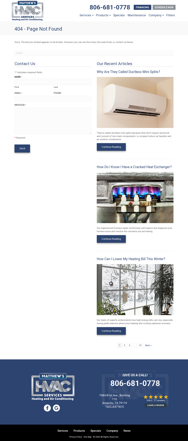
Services (85, 15)
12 (140, 345)
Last (56, 87)
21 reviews (159, 400)
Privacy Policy (75, 437)
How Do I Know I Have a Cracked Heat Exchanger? (134, 167)
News (127, 430)
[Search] (94, 53)
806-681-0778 (135, 383)
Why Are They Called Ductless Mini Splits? (128, 72)
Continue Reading (114, 146)
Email (18, 93)
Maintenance (137, 15)
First (17, 87)
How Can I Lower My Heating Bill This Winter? (131, 259)
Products (102, 15)
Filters (170, 15)
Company (155, 15)
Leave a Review (155, 405)
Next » (148, 345)
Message (20, 105)
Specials (119, 15)
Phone (57, 93)
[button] (92, 15)
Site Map (88, 437)
